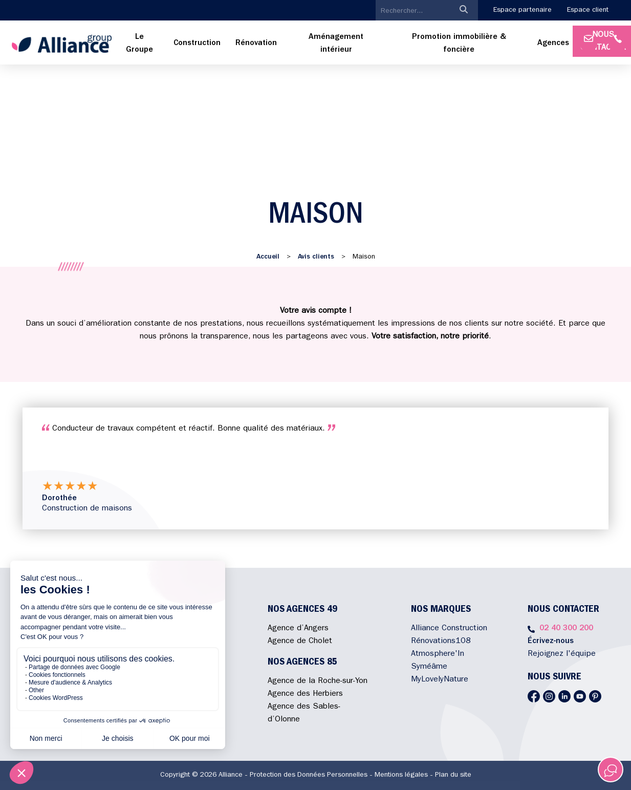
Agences (553, 43)
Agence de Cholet (300, 641)
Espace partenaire (522, 10)
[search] (412, 11)
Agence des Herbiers (305, 694)
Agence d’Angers (298, 629)
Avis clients (316, 257)
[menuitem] (139, 44)
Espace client (587, 10)
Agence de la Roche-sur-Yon (317, 681)
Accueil (267, 257)
